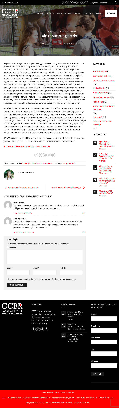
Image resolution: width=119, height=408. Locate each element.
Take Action (64, 13)
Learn (78, 13)
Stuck (73, 163)
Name (10, 268)
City (92, 349)
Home (40, 13)
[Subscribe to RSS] (83, 2)
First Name (96, 326)
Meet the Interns (100, 92)
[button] (115, 2)
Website (63, 268)
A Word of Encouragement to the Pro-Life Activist (106, 157)
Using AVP (97, 117)
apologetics (67, 163)
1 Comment (105, 149)
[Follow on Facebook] (64, 2)
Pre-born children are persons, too (21, 187)
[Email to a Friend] (45, 155)
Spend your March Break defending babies (106, 144)
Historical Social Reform (103, 80)
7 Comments (105, 196)
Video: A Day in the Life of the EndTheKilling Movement (105, 169)
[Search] (110, 2)
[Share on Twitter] (40, 155)
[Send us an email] (79, 2)
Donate (111, 13)
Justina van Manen (71, 44)
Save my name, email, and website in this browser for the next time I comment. (43, 279)
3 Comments (105, 186)
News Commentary (101, 97)
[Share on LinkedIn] (53, 155)
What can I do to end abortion (65, 32)
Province (95, 361)
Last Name (96, 338)
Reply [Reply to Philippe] (84, 232)
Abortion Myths (48, 32)
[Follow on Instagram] (67, 2)
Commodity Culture (101, 76)
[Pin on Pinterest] (49, 155)
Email (36, 268)
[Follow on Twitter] (75, 2)
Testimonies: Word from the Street (104, 108)
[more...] (43, 323)
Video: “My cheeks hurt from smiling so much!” (107, 181)
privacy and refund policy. (63, 393)
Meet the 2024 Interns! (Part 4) (106, 192)
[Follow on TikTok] (71, 2)
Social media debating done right (69, 187)
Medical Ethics (99, 88)
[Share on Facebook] (36, 155)
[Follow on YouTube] (86, 2)
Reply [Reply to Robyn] (84, 213)
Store (88, 13)
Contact (98, 13)
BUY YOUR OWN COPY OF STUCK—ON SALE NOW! (27, 146)
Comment (11, 248)
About (50, 13)
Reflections (98, 101)
